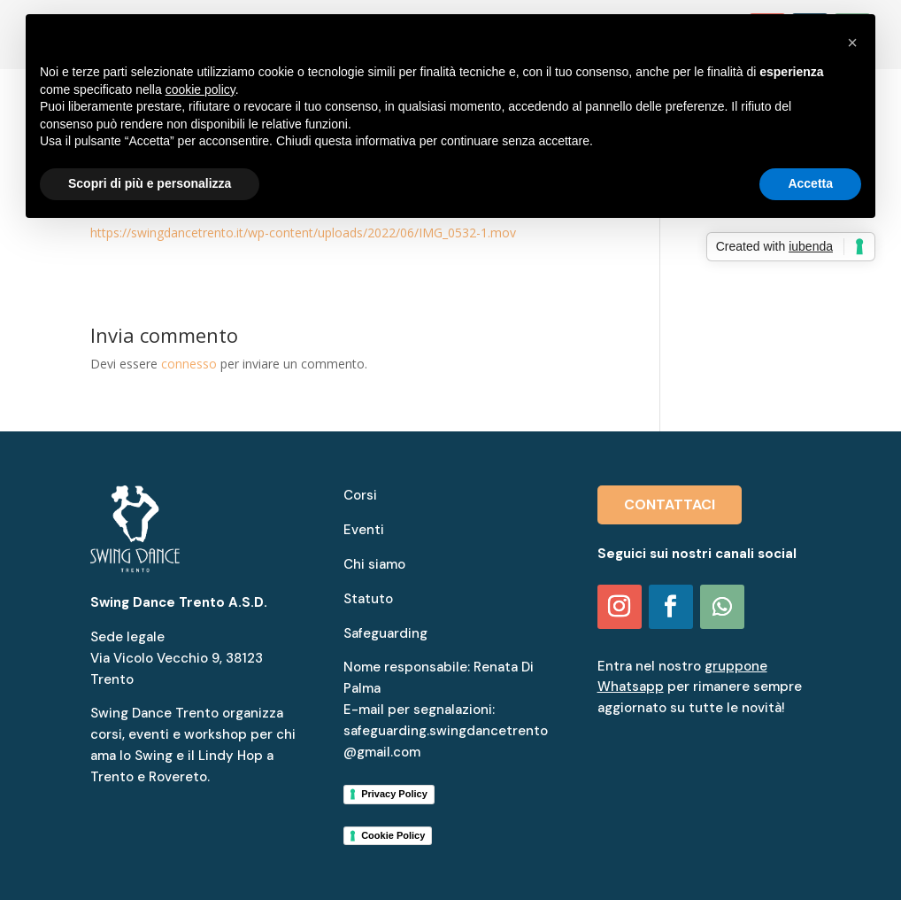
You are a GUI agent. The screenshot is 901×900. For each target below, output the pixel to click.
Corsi (360, 495)
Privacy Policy (394, 793)
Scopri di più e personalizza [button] (149, 183)
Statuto (368, 599)
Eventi (363, 530)
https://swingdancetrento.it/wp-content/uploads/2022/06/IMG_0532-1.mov (303, 232)
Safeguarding (385, 633)
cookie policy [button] (200, 89)
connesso (189, 363)
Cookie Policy (393, 835)
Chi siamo (374, 564)
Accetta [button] (810, 183)
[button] (852, 42)
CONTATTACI (669, 504)
